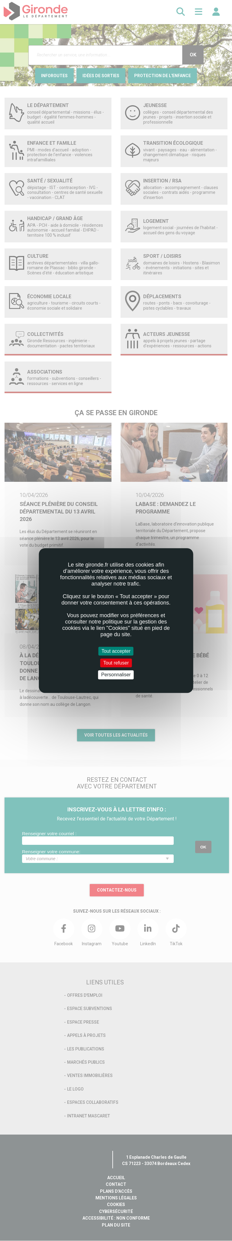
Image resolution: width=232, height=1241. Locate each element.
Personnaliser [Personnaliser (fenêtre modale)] (116, 674)
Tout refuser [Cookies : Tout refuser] (116, 662)
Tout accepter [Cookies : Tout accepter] (116, 651)
